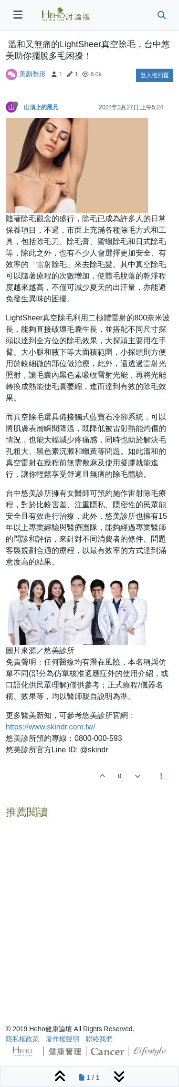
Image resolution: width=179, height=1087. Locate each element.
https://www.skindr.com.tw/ (50, 727)
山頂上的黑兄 (41, 107)
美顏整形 (32, 74)
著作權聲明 (62, 1039)
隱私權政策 (22, 1039)
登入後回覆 (154, 75)
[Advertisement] (89, 911)
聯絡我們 (99, 1039)
